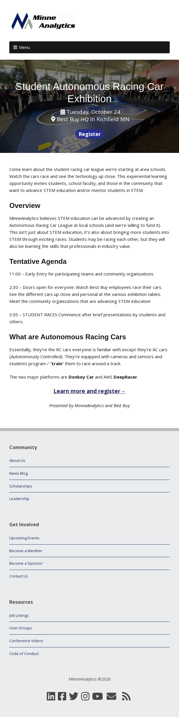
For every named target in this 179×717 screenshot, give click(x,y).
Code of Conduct (24, 653)
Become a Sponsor (26, 563)
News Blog (18, 473)
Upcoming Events (24, 538)
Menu (24, 47)
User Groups (20, 628)
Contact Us (18, 576)
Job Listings (19, 615)
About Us (17, 460)
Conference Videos (26, 640)
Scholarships (20, 486)
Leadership (19, 498)
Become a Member (25, 550)
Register (89, 133)
